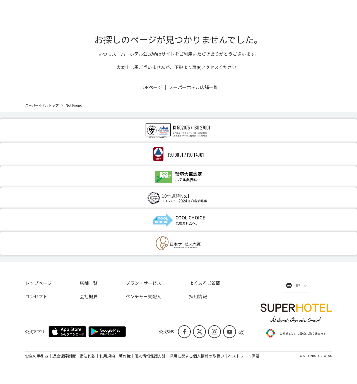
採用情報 (198, 296)
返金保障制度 (64, 356)
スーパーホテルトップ (42, 105)
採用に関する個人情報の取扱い (197, 356)
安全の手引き (37, 356)
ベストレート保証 (243, 356)
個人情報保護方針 (150, 356)
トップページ (38, 283)
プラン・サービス (143, 283)
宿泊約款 (87, 356)
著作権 (125, 356)
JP (297, 285)
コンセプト (36, 296)
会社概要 (89, 296)
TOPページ (150, 87)
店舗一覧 (89, 283)
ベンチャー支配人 (143, 296)
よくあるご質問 (204, 283)
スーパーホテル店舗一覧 (193, 87)
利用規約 (107, 356)
